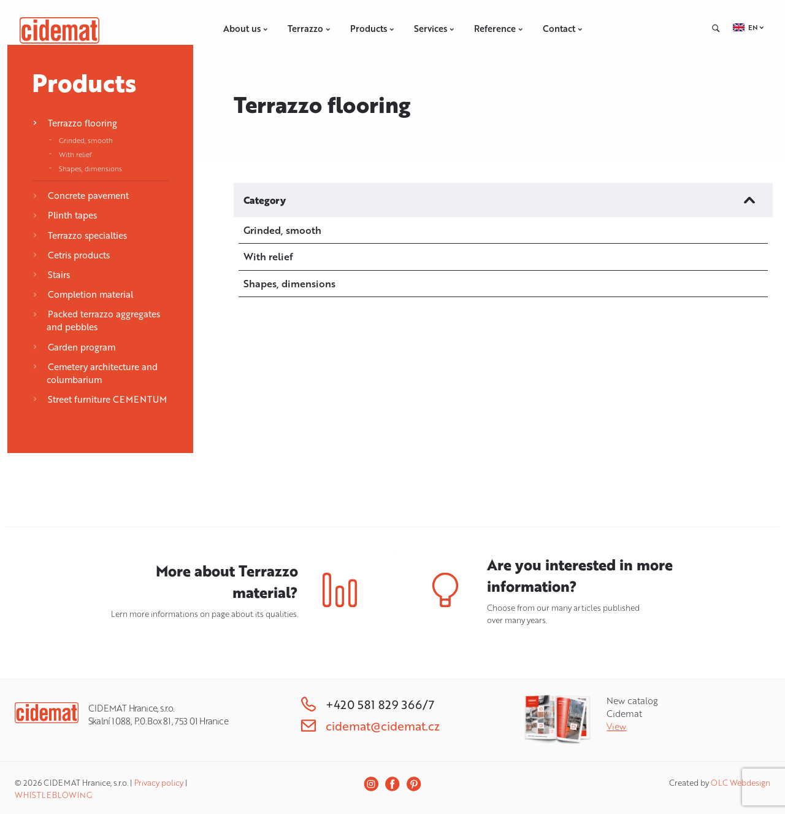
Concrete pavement (81, 195)
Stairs (51, 274)
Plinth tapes (65, 215)
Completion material (83, 294)
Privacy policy (158, 783)
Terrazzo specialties (80, 235)
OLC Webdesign (740, 783)
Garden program (74, 347)
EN (752, 27)
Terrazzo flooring (75, 123)
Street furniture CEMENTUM (100, 399)
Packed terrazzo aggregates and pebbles (96, 320)
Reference (498, 28)
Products (372, 28)
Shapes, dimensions (90, 168)
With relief (75, 154)
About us (245, 28)
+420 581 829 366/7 (367, 704)
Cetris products (71, 255)
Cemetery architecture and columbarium (95, 373)
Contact (563, 28)
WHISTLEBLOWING (53, 795)
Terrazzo (309, 28)
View (616, 726)
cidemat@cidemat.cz (370, 726)
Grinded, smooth (86, 140)
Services (434, 28)
